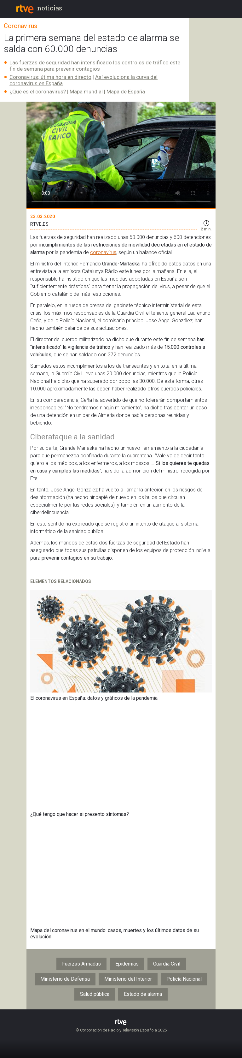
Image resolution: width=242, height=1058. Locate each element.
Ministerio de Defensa (65, 979)
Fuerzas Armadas (81, 964)
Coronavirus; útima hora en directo (50, 77)
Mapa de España (126, 91)
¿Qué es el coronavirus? (37, 91)
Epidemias (127, 964)
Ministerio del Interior (128, 979)
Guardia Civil (166, 964)
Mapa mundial (86, 91)
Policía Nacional (184, 979)
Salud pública (94, 994)
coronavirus (103, 252)
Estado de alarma (143, 994)
